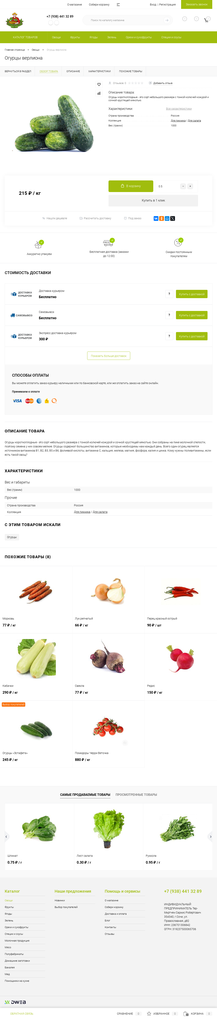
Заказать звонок (197, 4)
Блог (107, 920)
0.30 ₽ (84, 862)
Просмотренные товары (136, 795)
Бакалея (10, 967)
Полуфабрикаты (14, 954)
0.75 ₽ (14, 862)
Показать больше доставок (108, 356)
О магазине (74, 4)
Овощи (9, 900)
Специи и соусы (14, 934)
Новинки (60, 900)
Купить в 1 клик (153, 200)
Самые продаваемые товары (85, 795)
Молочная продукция (17, 940)
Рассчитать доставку (95, 218)
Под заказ (132, 218)
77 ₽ (36, 627)
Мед (7, 974)
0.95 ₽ (153, 862)
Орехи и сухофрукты (16, 927)
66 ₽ (108, 627)
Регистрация (167, 4)
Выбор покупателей (66, 907)
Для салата (194, 120)
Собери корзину (99, 4)
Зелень (9, 920)
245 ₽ (36, 762)
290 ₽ (36, 695)
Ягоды (8, 914)
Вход (153, 4)
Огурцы (12, 537)
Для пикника (178, 120)
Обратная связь (19, 1013)
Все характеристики (179, 108)
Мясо (8, 947)
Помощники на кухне (17, 981)
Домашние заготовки (17, 960)
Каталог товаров (25, 37)
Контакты (110, 927)
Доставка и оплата (116, 914)
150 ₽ (180, 695)
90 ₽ (180, 627)
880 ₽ (108, 762)
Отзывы (109, 934)
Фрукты (9, 907)
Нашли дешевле (54, 218)
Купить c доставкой (192, 294)
